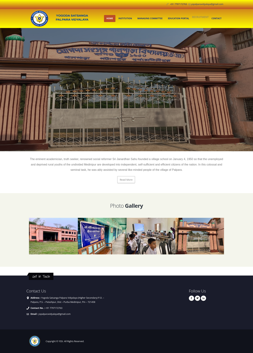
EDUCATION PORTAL (178, 18)
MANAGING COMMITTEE (150, 18)
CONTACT (217, 18)
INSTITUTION (125, 18)
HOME (109, 18)
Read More (126, 179)
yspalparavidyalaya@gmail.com (207, 4)
